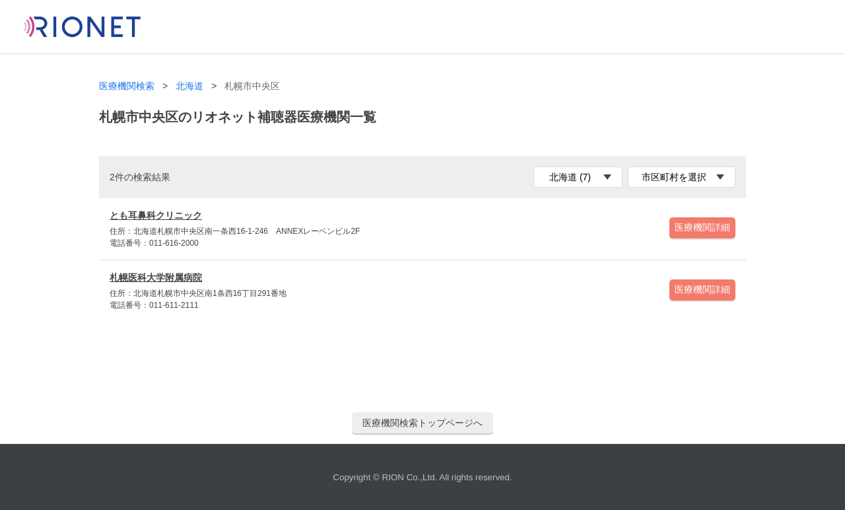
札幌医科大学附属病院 (156, 277)
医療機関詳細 (702, 227)
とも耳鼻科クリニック (156, 215)
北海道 (189, 86)
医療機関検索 (126, 86)
